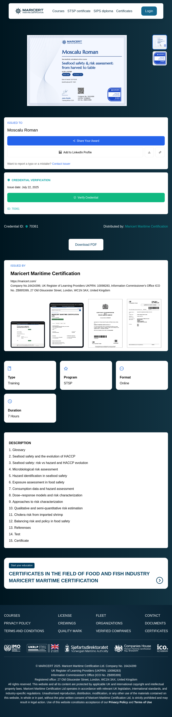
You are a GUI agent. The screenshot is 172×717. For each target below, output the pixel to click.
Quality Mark (70, 631)
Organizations (109, 623)
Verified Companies (113, 631)
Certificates (124, 11)
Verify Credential (86, 197)
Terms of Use (143, 702)
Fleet (101, 615)
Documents (155, 623)
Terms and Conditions (24, 631)
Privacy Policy (17, 623)
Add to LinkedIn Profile (75, 152)
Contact (152, 615)
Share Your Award (86, 140)
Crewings (67, 623)
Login (149, 11)
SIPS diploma (103, 11)
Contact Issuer (61, 163)
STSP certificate (78, 11)
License (65, 615)
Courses (58, 11)
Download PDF (86, 244)
